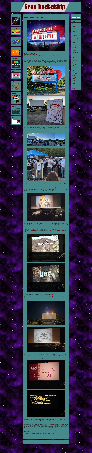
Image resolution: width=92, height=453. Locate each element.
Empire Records (32, 420)
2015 (74, 64)
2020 (74, 55)
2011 (74, 70)
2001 (74, 86)
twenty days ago (54, 55)
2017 (74, 60)
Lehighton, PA (34, 54)
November (75, 35)
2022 (74, 29)
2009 (74, 73)
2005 (74, 80)
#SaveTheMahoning (44, 56)
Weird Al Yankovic (53, 296)
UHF (63, 296)
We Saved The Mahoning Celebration (30, 53)
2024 (74, 26)
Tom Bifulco (43, 127)
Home (46, 442)
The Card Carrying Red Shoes (41, 224)
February (74, 52)
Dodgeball (50, 419)
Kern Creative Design (33, 55)
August (74, 42)
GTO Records (50, 424)
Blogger (48, 450)
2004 (74, 81)
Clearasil (58, 230)
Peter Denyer (29, 428)
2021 (74, 31)
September (75, 39)
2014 (74, 65)
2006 (74, 78)
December (75, 32)
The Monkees (57, 223)
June (74, 45)
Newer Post (26, 442)
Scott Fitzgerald (32, 425)
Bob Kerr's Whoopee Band (42, 425)
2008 (74, 75)
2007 (74, 77)
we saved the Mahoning (29, 61)
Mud (28, 425)
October (74, 38)
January (74, 53)
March (74, 50)
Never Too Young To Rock (31, 421)
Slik (35, 425)
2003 (74, 83)
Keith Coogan (39, 433)
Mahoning (45, 354)
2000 (74, 88)
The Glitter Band (63, 424)
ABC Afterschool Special (52, 230)
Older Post (66, 442)
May (74, 47)
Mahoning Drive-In (27, 54)
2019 (74, 57)
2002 (74, 85)
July (74, 44)
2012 (74, 68)
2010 (74, 72)
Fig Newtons (62, 230)
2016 (74, 62)
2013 (74, 67)
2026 (74, 23)
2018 (74, 59)
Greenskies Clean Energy (60, 56)
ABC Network (32, 230)
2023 (74, 28)
